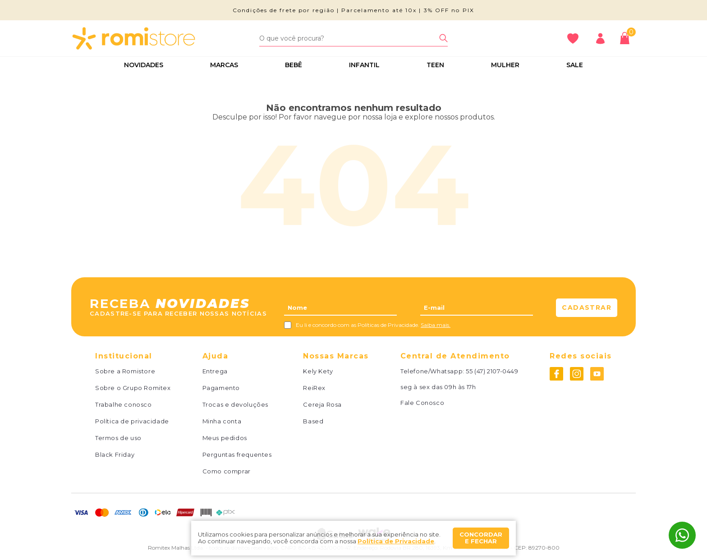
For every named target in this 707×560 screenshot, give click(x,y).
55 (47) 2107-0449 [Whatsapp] (492, 371)
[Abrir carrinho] (627, 38)
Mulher (505, 65)
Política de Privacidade (396, 541)
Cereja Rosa (322, 404)
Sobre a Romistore (125, 371)
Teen (435, 65)
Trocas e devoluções (235, 404)
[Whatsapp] (682, 535)
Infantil (364, 65)
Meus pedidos (224, 438)
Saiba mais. (435, 324)
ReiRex (314, 388)
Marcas (224, 65)
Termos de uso (118, 438)
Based (313, 421)
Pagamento (221, 388)
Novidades (143, 65)
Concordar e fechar (480, 538)
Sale (574, 65)
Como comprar (226, 471)
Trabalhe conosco (123, 404)
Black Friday (114, 454)
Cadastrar (586, 307)
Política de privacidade (132, 421)
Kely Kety (318, 371)
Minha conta (222, 421)
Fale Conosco (422, 402)
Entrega (215, 371)
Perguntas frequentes (237, 454)
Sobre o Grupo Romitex (133, 388)
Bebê (293, 65)
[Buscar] (443, 38)
